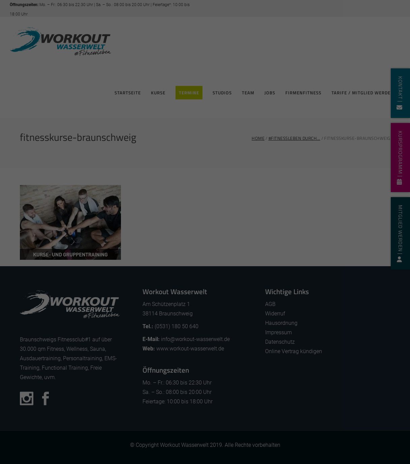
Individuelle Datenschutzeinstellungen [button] (205, 319)
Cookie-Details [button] (173, 336)
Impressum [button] (240, 336)
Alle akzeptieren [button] (205, 274)
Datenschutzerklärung (217, 222)
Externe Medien (265, 247)
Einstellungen (187, 229)
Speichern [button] (205, 297)
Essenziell (134, 247)
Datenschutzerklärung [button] (208, 336)
